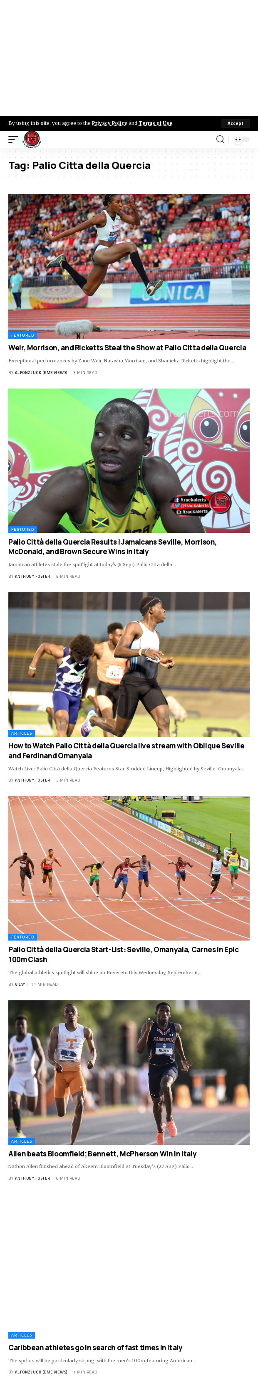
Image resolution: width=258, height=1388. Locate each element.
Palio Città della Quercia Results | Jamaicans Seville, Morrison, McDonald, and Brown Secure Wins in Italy (112, 547)
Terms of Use (155, 123)
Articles (21, 733)
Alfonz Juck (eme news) (41, 372)
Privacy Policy (109, 123)
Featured (22, 335)
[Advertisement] (129, 58)
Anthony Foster (32, 576)
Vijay (20, 984)
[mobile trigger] (15, 139)
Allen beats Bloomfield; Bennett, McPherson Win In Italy (102, 1153)
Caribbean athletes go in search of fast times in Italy (95, 1347)
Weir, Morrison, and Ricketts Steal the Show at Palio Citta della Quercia (127, 347)
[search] (220, 139)
